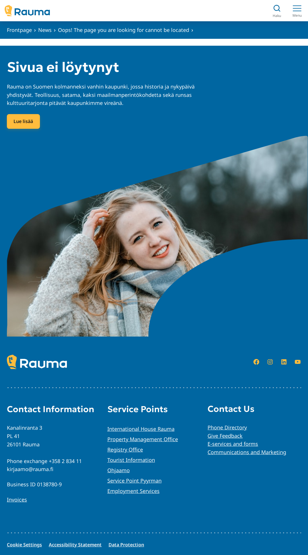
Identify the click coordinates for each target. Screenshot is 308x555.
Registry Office (125, 449)
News (45, 29)
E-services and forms (233, 443)
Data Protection (126, 544)
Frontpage (19, 29)
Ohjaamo (118, 470)
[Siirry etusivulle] (27, 10)
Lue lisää (23, 121)
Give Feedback (225, 435)
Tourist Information (131, 459)
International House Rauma (141, 428)
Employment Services (133, 490)
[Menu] (297, 10)
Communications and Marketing (247, 452)
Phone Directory (227, 427)
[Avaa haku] (277, 10)
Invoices (17, 499)
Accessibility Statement (75, 544)
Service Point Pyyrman (134, 480)
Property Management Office (142, 439)
